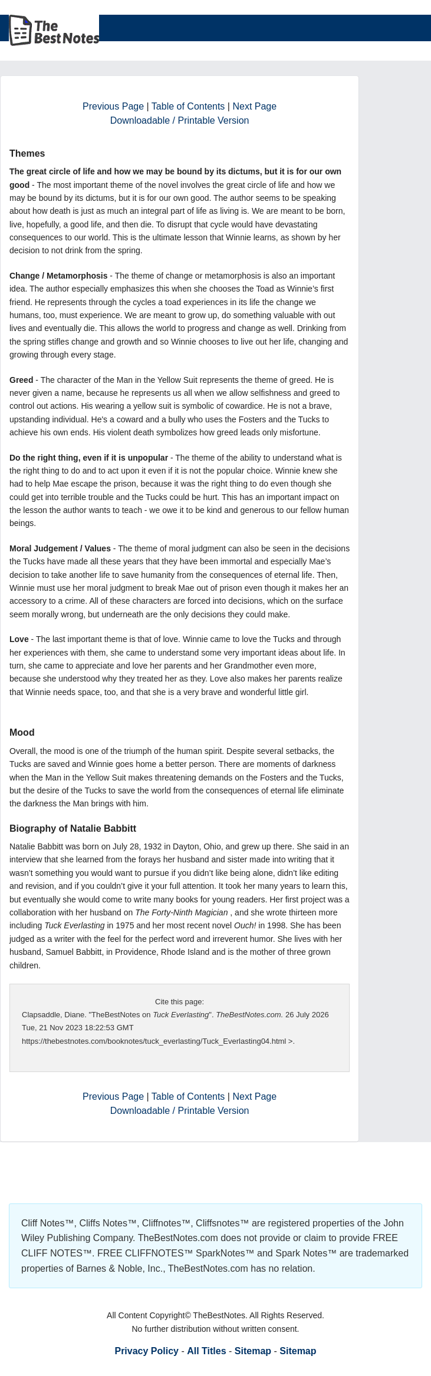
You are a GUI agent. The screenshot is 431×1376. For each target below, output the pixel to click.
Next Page (254, 106)
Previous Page (113, 106)
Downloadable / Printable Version (179, 120)
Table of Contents (188, 106)
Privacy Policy (146, 1351)
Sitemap (253, 1351)
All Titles (206, 1351)
